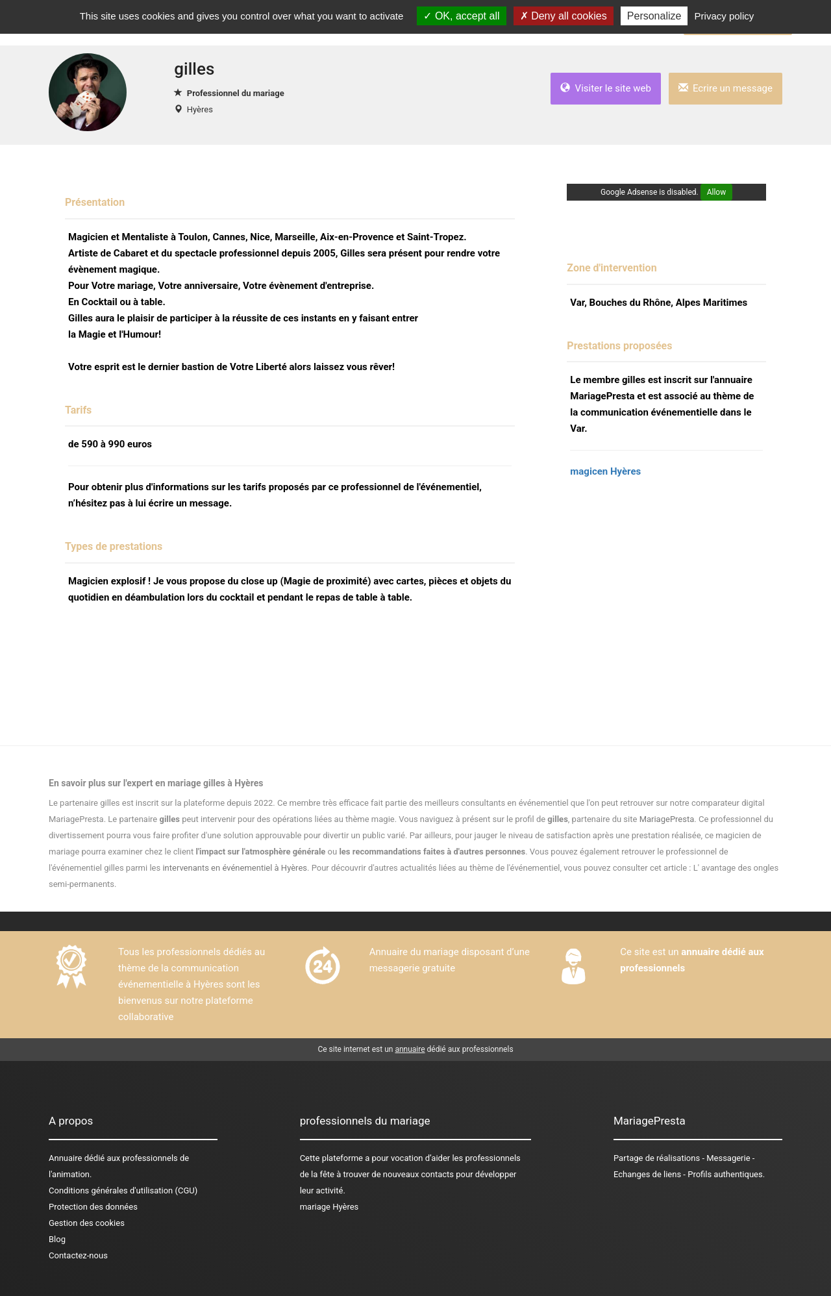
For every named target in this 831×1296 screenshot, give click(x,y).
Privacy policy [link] (724, 15)
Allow (716, 192)
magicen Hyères (605, 471)
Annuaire (65, 1158)
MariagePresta (667, 819)
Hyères (200, 109)
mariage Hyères (329, 1207)
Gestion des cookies (87, 1223)
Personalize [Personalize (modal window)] (654, 15)
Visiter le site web (605, 88)
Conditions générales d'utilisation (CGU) (123, 1190)
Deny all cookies (563, 15)
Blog (57, 1239)
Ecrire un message (725, 88)
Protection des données (93, 1207)
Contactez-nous (78, 1255)
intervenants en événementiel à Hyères (234, 868)
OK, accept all (461, 15)
